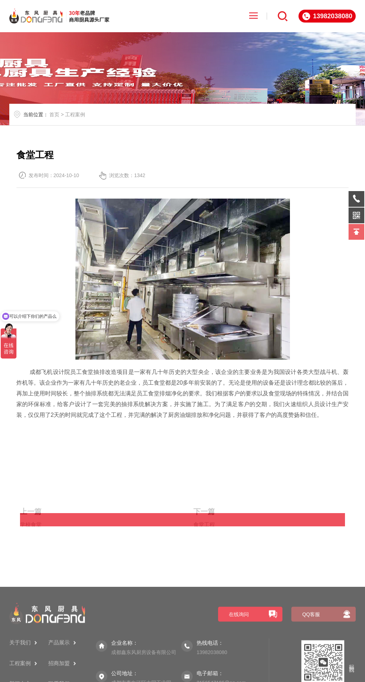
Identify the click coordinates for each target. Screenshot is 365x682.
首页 (54, 114)
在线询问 (239, 663)
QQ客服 (311, 663)
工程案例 (75, 114)
